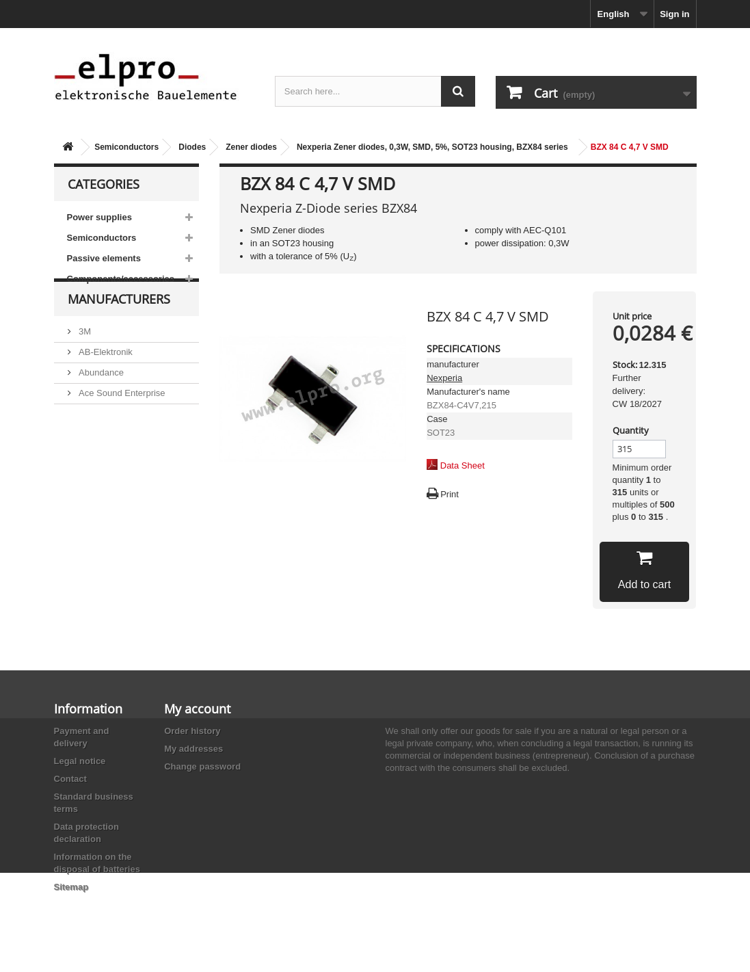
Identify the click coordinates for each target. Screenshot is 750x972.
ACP (87, 439)
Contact (70, 779)
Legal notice (80, 761)
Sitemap (71, 887)
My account (197, 708)
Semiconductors (126, 147)
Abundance (100, 398)
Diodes (192, 147)
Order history (192, 731)
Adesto (92, 459)
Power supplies (99, 217)
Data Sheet (462, 465)
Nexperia (444, 378)
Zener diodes (251, 147)
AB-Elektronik (105, 377)
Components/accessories (121, 279)
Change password (202, 766)
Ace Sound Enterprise (121, 418)
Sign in (674, 14)
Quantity (631, 430)
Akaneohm (99, 480)
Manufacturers (119, 329)
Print (449, 494)
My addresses (193, 749)
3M (84, 357)
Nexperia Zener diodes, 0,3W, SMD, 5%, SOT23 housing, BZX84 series (432, 147)
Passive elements (104, 258)
